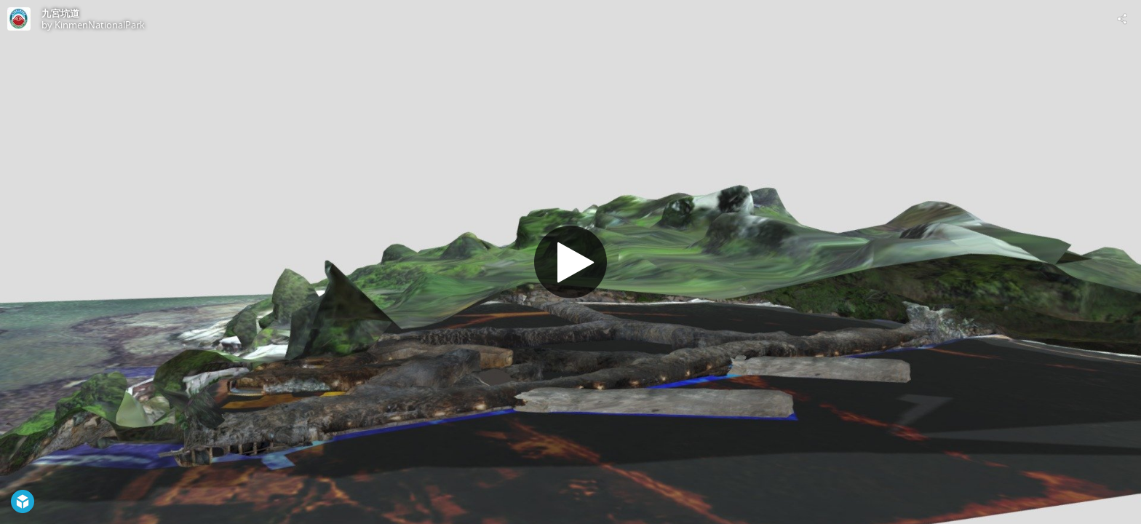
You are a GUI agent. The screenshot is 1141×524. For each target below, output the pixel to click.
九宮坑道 (60, 13)
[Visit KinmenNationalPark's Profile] (19, 19)
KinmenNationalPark (100, 24)
